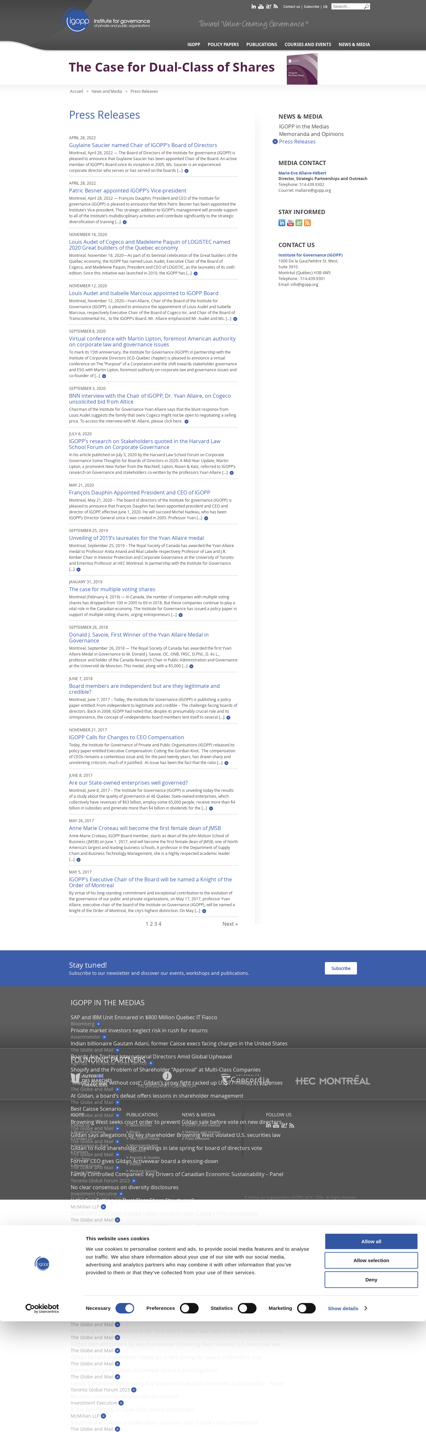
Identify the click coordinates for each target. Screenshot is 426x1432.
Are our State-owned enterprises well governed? (128, 782)
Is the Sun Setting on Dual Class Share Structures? (132, 1200)
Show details (343, 1419)
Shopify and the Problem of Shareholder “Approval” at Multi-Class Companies (166, 1069)
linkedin (254, 7)
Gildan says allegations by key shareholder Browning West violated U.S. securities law (175, 1135)
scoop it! (298, 222)
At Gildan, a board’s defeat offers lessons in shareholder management (157, 1095)
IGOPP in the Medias (304, 126)
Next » (230, 923)
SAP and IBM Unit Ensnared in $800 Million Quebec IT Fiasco (144, 1017)
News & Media (354, 44)
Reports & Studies (145, 1157)
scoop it (268, 7)
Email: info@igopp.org (298, 284)
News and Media (107, 91)
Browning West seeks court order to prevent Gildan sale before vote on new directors (176, 1121)
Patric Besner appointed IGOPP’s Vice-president (127, 190)
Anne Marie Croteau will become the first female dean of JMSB (145, 828)
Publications (261, 44)
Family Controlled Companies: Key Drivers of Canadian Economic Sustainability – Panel (177, 1174)
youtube (261, 7)
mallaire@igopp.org (313, 190)
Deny (371, 1390)
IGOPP (106, 19)
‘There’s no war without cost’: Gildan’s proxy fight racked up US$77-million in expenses (177, 1291)
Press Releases (297, 141)
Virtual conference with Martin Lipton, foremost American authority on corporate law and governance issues (152, 341)
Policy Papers (223, 44)
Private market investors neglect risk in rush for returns (139, 1030)
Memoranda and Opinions (311, 134)
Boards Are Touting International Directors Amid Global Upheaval (151, 1056)
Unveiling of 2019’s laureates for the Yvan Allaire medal (136, 537)
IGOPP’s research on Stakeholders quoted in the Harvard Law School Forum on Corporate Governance (144, 444)
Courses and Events (308, 44)
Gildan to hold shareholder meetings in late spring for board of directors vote (166, 1148)
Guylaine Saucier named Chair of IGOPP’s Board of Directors (143, 145)
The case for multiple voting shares (112, 589)
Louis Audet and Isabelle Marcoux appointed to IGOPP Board (144, 293)
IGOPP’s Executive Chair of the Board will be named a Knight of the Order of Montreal (150, 882)
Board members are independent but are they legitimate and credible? (144, 688)
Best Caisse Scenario (96, 1108)
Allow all (372, 1352)
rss (276, 7)
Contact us (291, 7)
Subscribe (311, 7)
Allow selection (371, 1371)
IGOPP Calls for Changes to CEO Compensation (126, 737)
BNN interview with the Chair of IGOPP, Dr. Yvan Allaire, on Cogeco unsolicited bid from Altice (150, 398)
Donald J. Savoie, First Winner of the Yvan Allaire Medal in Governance (139, 637)
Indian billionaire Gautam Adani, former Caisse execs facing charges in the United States (179, 1043)
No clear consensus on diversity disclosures (125, 1187)
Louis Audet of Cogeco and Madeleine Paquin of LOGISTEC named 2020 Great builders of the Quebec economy (149, 244)
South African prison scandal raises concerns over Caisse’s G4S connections (164, 1213)
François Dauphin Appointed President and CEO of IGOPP (139, 492)
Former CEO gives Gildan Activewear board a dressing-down (144, 1161)
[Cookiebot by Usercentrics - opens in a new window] (42, 1419)
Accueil (76, 91)
